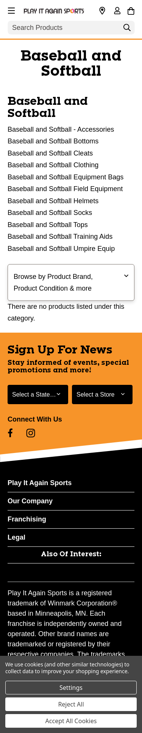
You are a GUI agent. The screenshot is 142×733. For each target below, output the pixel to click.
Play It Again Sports (40, 483)
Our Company (30, 501)
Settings (71, 687)
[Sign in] (117, 11)
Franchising (27, 519)
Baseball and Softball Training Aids (60, 236)
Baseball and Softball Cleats (50, 153)
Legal (16, 537)
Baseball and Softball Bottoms (53, 141)
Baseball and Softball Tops (48, 225)
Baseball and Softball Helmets (53, 201)
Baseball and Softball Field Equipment (65, 189)
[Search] (127, 29)
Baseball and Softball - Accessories (61, 129)
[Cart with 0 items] (130, 9)
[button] (10, 9)
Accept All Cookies (71, 721)
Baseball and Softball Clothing (53, 165)
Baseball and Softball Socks (50, 212)
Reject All (71, 704)
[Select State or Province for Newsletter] (38, 394)
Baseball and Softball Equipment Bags (65, 177)
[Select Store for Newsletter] (102, 394)
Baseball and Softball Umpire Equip (61, 248)
